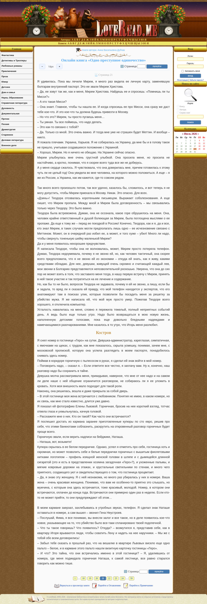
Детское (5, 87)
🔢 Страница (128, 66)
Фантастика (7, 55)
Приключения (8, 71)
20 (97, 578)
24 (122, 578)
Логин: (190, 58)
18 (83, 578)
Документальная (10, 113)
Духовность (7, 108)
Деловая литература (12, 140)
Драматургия (8, 129)
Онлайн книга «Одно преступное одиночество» (103, 60)
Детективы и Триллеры (13, 60)
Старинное (7, 135)
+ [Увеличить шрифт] (59, 66)
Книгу (181, 106)
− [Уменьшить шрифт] (42, 66)
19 (90, 578)
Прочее (5, 119)
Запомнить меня (190, 71)
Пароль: (190, 65)
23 (116, 578)
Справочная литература (14, 103)
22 (109, 578)
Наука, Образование (12, 97)
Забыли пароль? (197, 80)
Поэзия (5, 124)
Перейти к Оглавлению (109, 585)
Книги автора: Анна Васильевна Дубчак (103, 50)
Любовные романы (11, 66)
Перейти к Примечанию (141, 585)
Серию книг (183, 112)
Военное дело (9, 145)
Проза (4, 76)
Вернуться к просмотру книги (75, 585)
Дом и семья (8, 92)
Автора (181, 109)
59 (131, 578)
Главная (16, 49)
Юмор (4, 82)
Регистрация (182, 80)
